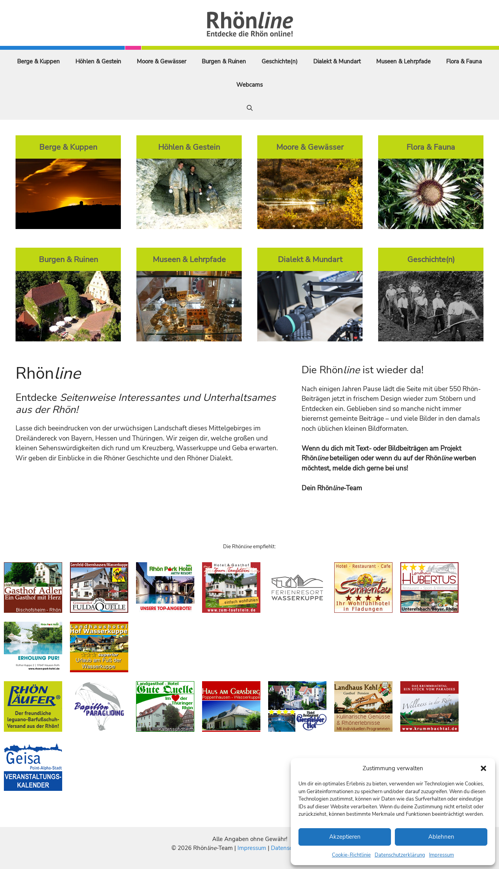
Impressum (441, 855)
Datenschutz (287, 848)
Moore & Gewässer (161, 61)
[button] (483, 768)
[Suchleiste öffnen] (249, 108)
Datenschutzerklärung (400, 855)
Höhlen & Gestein (98, 61)
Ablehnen (441, 837)
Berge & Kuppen (38, 61)
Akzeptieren (345, 837)
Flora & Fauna (464, 61)
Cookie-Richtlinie (351, 855)
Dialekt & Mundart (337, 61)
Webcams (249, 85)
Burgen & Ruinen (224, 61)
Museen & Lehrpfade (403, 61)
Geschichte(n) (280, 61)
